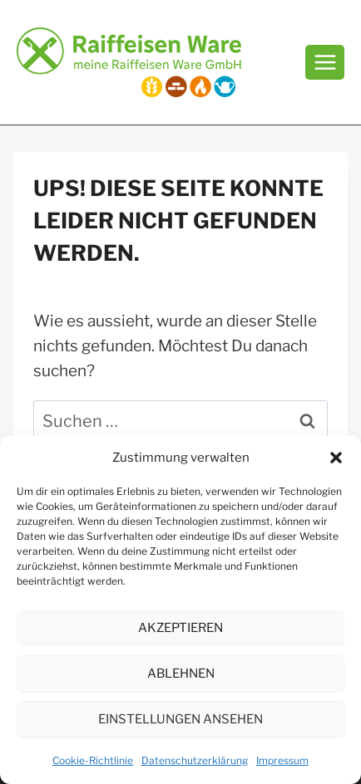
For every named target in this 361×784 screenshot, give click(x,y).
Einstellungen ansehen (180, 719)
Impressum (282, 760)
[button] (336, 457)
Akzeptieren (180, 627)
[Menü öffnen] (324, 62)
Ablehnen (181, 673)
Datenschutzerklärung (194, 760)
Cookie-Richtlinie (92, 760)
